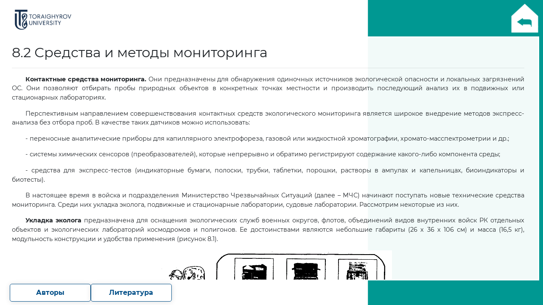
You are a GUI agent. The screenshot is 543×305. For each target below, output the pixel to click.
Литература (131, 292)
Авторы (50, 292)
